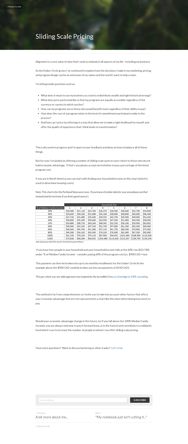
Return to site (13, 6)
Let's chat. (117, 348)
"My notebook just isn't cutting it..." (121, 417)
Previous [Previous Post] (41, 413)
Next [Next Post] (98, 413)
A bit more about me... (52, 417)
